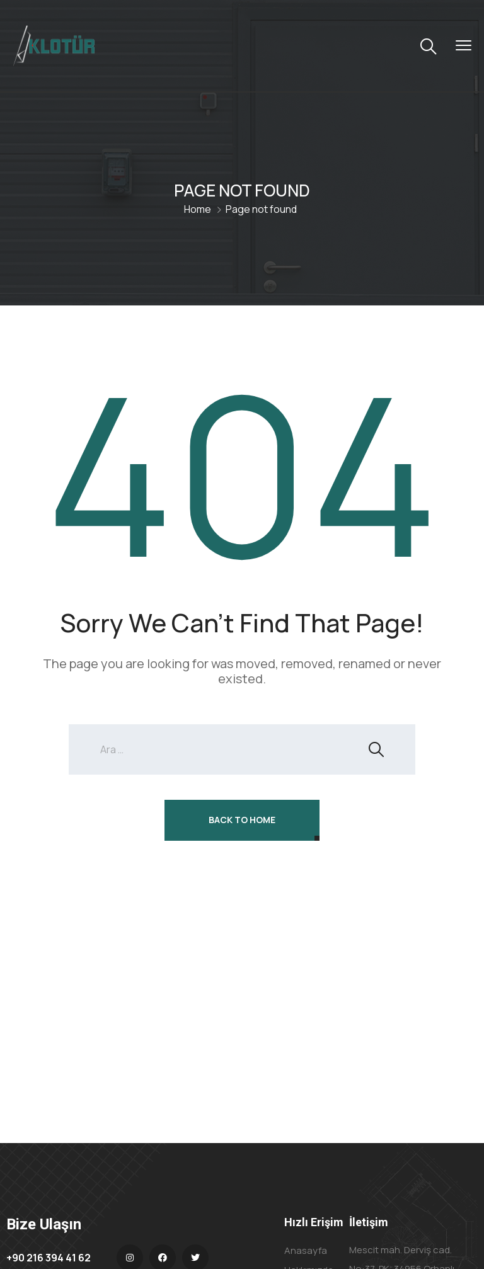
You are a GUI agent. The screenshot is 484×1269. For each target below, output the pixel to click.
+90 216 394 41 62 (48, 1258)
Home (197, 209)
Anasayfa (305, 1250)
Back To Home (242, 820)
